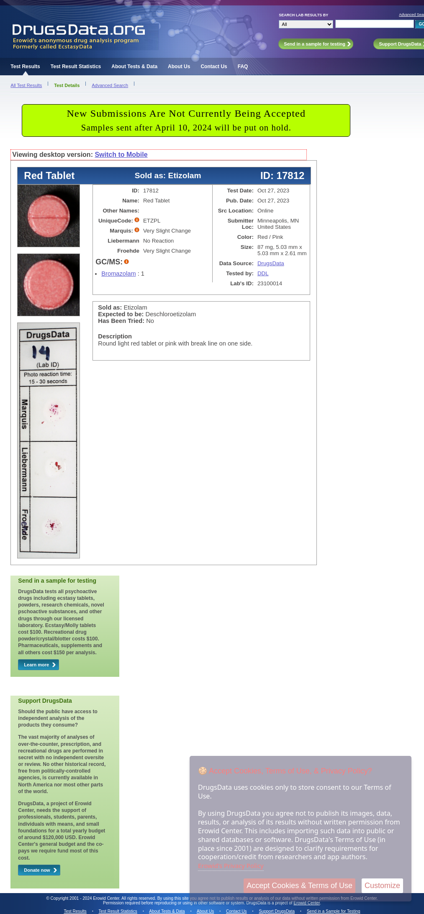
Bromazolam (118, 273)
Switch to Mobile (121, 154)
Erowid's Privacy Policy (231, 865)
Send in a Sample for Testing (333, 911)
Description (115, 336)
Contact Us (213, 66)
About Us (179, 66)
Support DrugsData (277, 911)
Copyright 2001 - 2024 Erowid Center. (86, 898)
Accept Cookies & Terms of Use (299, 885)
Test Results (25, 66)
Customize (382, 885)
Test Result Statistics (76, 66)
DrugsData (270, 263)
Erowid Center (306, 903)
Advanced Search (110, 85)
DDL (263, 273)
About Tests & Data (134, 66)
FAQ (243, 66)
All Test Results (26, 85)
